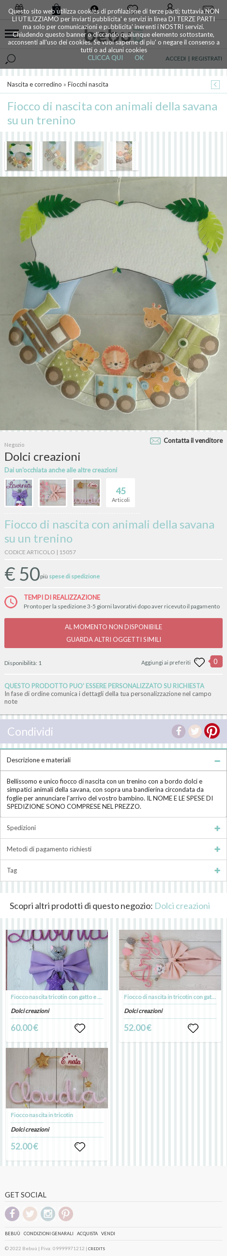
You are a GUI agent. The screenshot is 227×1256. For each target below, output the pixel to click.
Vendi (108, 1233)
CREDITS (96, 1248)
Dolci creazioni (182, 905)
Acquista (87, 1233)
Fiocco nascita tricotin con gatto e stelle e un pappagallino (83, 996)
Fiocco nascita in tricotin (42, 1115)
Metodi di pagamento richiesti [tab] (113, 849)
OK (139, 57)
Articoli (121, 490)
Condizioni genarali (49, 1233)
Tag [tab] (113, 870)
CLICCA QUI (105, 57)
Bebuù (12, 1233)
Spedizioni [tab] (113, 828)
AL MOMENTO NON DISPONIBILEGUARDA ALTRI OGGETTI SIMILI (113, 633)
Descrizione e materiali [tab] (113, 760)
